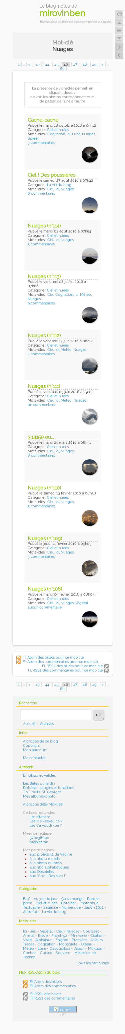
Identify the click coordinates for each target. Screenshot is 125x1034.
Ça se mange (72, 899)
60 (62, 69)
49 (94, 64)
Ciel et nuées (58, 130)
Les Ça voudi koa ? (46, 825)
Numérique (71, 907)
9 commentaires (41, 303)
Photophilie (88, 903)
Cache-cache (43, 120)
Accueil (29, 724)
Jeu (33, 931)
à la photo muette (45, 859)
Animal (28, 936)
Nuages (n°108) (45, 589)
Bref (26, 899)
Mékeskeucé (85, 953)
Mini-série (79, 936)
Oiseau (86, 944)
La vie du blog (59, 185)
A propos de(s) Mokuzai (43, 804)
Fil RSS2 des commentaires (52, 998)
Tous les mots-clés (93, 963)
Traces (28, 944)
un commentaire (41, 405)
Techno (29, 957)
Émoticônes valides (39, 775)
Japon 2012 (94, 907)
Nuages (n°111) (44, 386)
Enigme (61, 940)
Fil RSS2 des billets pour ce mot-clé (72, 666)
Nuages (88, 134)
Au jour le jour (46, 899)
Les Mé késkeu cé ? (46, 821)
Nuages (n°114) (44, 226)
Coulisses (91, 931)
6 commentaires (41, 193)
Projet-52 (59, 936)
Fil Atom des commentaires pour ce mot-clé (60, 662)
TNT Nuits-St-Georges (42, 792)
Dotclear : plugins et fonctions (48, 788)
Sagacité (50, 907)
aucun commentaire (45, 607)
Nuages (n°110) (44, 488)
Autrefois (30, 912)
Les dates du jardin (39, 783)
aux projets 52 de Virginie (51, 854)
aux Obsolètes (42, 872)
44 (47, 64)
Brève (43, 936)
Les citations (40, 817)
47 (75, 64)
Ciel (50, 189)
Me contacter (34, 758)
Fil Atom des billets (46, 982)
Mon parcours (35, 750)
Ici (68, 134)
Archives (47, 724)
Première (79, 940)
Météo (85, 294)
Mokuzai (95, 948)
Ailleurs (96, 940)
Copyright (31, 745)
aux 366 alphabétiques (49, 867)
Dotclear (68, 903)
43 (38, 64)
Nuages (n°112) (44, 336)
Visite (27, 940)
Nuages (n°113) (44, 277)
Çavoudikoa (60, 948)
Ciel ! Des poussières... (53, 175)
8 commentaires (41, 455)
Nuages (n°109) (45, 539)
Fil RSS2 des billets (45, 994)
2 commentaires (41, 354)
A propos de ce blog (40, 741)
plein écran (39, 842)
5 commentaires (41, 244)
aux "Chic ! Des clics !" (48, 876)
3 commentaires (41, 143)
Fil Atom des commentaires (53, 986)
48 (85, 64)
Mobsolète (68, 944)
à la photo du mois (46, 863)
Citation (96, 936)
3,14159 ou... (41, 437)
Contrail (29, 953)
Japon (79, 948)
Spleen (33, 138)
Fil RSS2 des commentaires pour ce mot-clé (65, 670)
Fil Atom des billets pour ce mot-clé (53, 657)
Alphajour (43, 940)
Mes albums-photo (39, 796)
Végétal (81, 603)
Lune (76, 134)
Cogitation (56, 134)
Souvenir (63, 953)
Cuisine (46, 953)
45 (56, 64)
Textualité (31, 907)
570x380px (39, 838)
